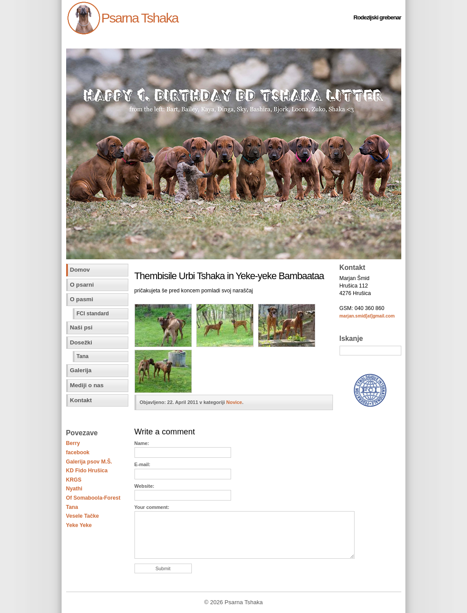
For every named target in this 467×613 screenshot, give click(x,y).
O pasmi (81, 299)
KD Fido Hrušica (87, 470)
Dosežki (81, 342)
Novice (234, 402)
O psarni (82, 284)
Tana (83, 356)
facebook (78, 452)
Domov (80, 269)
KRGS (74, 480)
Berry (73, 443)
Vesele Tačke (82, 516)
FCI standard (93, 313)
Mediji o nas (87, 385)
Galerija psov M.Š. (89, 462)
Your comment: (151, 507)
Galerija (81, 370)
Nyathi (74, 489)
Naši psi (81, 327)
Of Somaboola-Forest (93, 498)
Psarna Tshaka (139, 17)
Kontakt (81, 400)
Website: (144, 486)
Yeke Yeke (79, 525)
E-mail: (142, 464)
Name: (141, 443)
